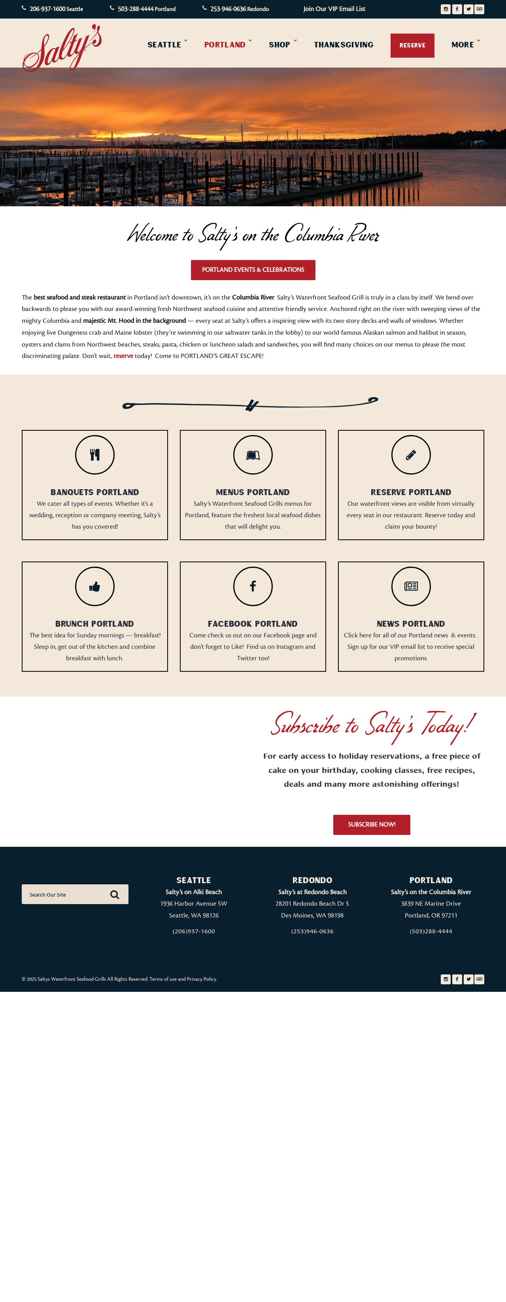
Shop (279, 44)
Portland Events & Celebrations (253, 270)
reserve (123, 356)
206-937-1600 (47, 9)
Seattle (164, 44)
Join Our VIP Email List (334, 9)
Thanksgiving (344, 44)
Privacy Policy (201, 979)
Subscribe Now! (371, 825)
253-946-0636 (228, 9)
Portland (224, 44)
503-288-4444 (135, 9)
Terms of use (163, 979)
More (462, 44)
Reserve (412, 45)
